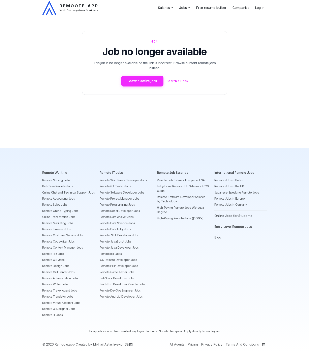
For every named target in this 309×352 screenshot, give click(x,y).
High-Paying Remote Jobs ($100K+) (180, 218)
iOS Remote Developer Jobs (118, 259)
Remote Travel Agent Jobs (59, 290)
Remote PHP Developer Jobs (119, 266)
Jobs (183, 8)
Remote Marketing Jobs (57, 223)
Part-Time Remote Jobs (57, 186)
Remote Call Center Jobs (58, 272)
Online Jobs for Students (233, 216)
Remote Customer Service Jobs (63, 235)
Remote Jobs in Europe (229, 198)
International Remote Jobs (234, 173)
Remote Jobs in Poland (229, 180)
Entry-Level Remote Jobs (233, 227)
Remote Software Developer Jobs (122, 192)
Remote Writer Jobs (55, 284)
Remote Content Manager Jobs (62, 247)
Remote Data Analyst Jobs (117, 217)
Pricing (193, 344)
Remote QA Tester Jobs (115, 186)
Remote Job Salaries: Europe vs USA (181, 180)
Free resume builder (211, 8)
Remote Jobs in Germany (230, 204)
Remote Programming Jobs (117, 204)
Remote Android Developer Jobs (121, 296)
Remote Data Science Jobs (117, 223)
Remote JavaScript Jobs (115, 241)
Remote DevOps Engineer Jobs (120, 290)
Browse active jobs (142, 81)
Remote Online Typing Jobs (60, 210)
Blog (217, 237)
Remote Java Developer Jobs (119, 247)
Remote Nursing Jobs (56, 180)
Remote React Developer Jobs (120, 210)
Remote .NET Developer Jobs (119, 235)
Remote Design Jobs (55, 266)
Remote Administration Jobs (60, 278)
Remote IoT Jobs (111, 253)
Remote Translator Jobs (57, 296)
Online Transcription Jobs (58, 217)
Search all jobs (177, 81)
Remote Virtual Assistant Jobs (61, 302)
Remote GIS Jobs (53, 259)
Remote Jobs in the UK (229, 186)
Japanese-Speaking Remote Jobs (236, 192)
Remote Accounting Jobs (58, 198)
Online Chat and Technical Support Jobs (68, 192)
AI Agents (176, 344)
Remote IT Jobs (52, 315)
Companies (241, 8)
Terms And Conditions (242, 344)
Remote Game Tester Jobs (117, 272)
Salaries (164, 8)
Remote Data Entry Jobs (115, 229)
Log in (259, 8)
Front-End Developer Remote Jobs (122, 284)
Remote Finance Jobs (56, 229)
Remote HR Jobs (53, 253)
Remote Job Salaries (172, 173)
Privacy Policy (211, 344)
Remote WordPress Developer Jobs (123, 180)
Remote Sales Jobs (54, 204)
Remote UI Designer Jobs (58, 308)
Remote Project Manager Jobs (120, 198)
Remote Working (54, 173)
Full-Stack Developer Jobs (117, 278)
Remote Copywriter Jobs (58, 241)
